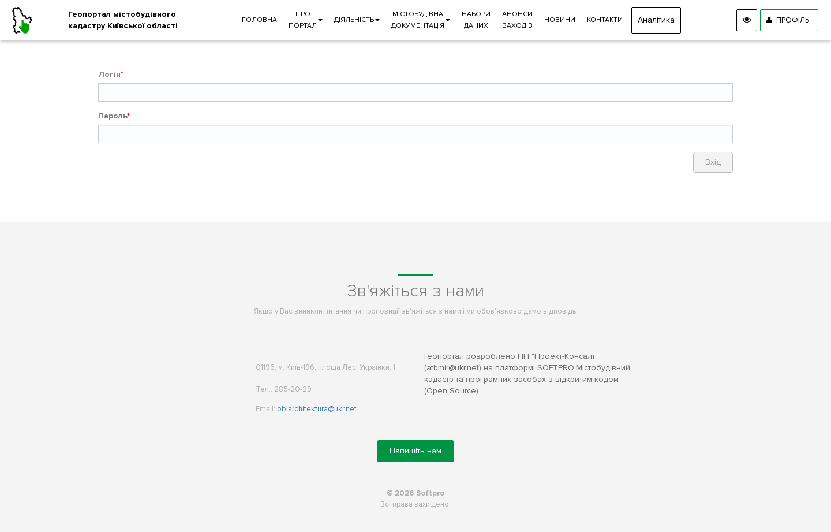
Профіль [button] (787, 20)
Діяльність (357, 20)
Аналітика (656, 20)
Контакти (605, 20)
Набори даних (476, 20)
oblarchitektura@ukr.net (317, 409)
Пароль (112, 116)
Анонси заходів (517, 20)
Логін (109, 74)
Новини (559, 20)
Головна (259, 20)
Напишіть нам (415, 451)
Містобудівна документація (420, 20)
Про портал (306, 20)
